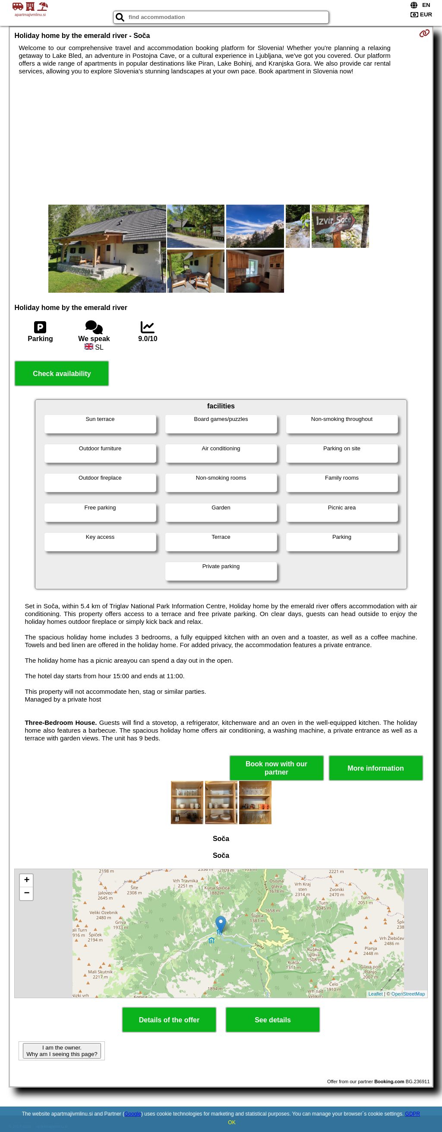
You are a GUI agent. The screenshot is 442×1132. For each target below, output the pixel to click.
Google (132, 1114)
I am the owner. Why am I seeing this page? (61, 1050)
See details (273, 1020)
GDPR (412, 1114)
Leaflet (376, 993)
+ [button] (26, 880)
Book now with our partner (276, 768)
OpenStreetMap (408, 993)
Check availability (62, 373)
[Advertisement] (221, 139)
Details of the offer (169, 1020)
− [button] (26, 893)
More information (375, 768)
